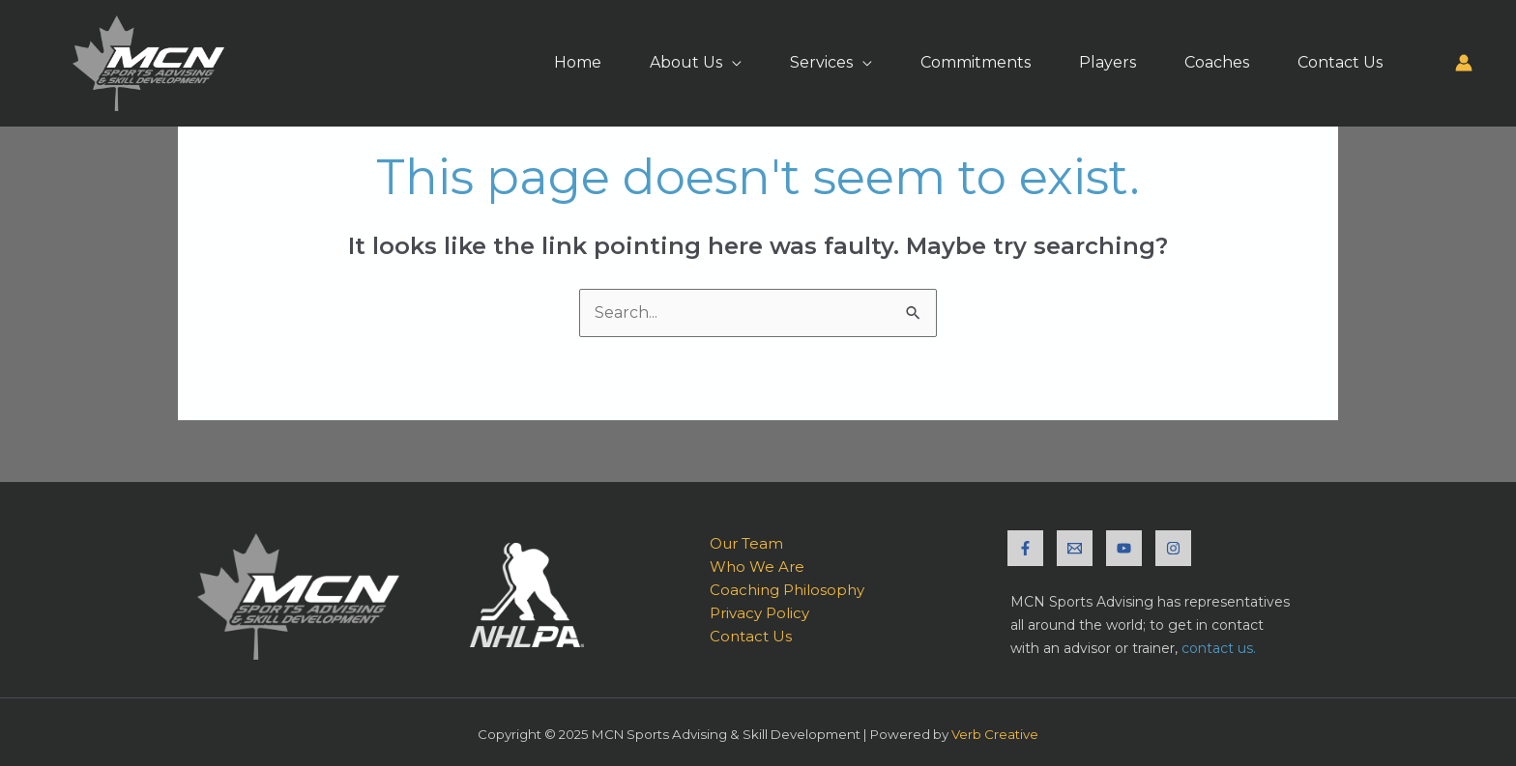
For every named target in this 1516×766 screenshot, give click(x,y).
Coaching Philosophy (787, 590)
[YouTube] (1124, 548)
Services (821, 62)
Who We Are (757, 566)
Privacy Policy (759, 613)
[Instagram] (1173, 548)
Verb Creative (994, 734)
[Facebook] (1025, 548)
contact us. (1218, 648)
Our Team (746, 543)
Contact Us (1340, 62)
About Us (686, 62)
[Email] (1075, 548)
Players (1107, 62)
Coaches (1216, 62)
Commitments (975, 62)
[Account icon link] (1463, 62)
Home (577, 62)
